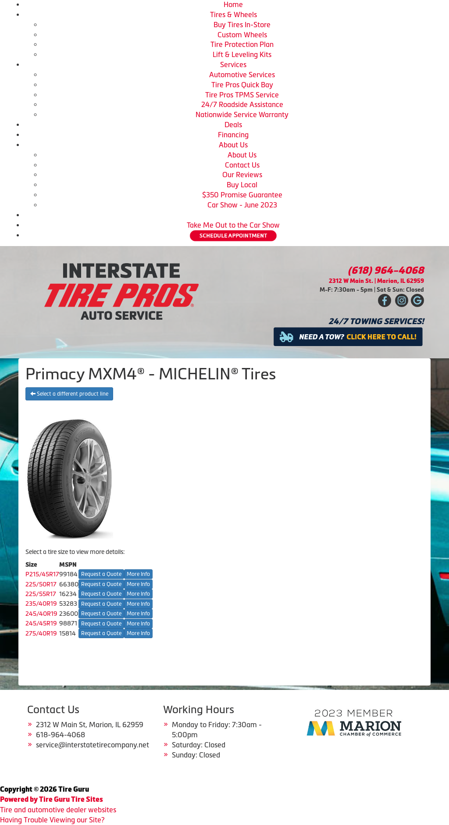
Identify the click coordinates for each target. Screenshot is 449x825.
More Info (138, 574)
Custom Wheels (242, 35)
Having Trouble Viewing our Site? (52, 820)
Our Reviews (242, 175)
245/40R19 (41, 613)
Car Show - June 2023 (242, 205)
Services (233, 64)
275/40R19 (41, 633)
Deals (233, 125)
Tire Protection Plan (242, 44)
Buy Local (242, 185)
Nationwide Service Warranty (242, 114)
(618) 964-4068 (386, 270)
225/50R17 (41, 584)
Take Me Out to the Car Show (233, 225)
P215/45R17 (42, 574)
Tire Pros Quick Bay (242, 85)
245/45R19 (41, 623)
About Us (233, 145)
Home (233, 4)
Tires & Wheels (233, 14)
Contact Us (242, 165)
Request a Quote (101, 574)
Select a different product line (69, 394)
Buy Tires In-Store (242, 25)
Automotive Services (242, 75)
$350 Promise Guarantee (242, 195)
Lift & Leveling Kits (242, 54)
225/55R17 (40, 593)
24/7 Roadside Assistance (242, 104)
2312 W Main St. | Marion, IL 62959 (376, 281)
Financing (233, 135)
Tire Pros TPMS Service (242, 95)
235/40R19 (41, 603)
